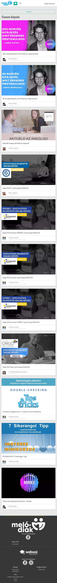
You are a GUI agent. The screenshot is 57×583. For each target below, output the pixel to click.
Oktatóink (15, 571)
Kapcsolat (15, 569)
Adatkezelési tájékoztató (15, 577)
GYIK (15, 581)
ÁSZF (15, 579)
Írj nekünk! (15, 544)
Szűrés (28, 12)
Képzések (41, 569)
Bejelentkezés (49, 4)
